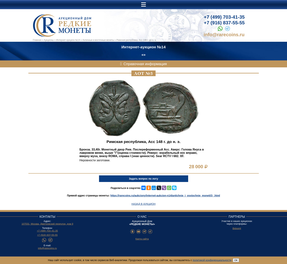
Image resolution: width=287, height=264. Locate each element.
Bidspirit (236, 228)
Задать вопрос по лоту (143, 178)
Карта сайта (142, 238)
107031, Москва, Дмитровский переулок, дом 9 (47, 223)
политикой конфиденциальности (212, 260)
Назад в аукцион (143, 203)
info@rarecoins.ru (224, 34)
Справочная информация (145, 64)
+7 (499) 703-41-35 (224, 17)
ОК (236, 260)
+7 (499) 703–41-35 (47, 230)
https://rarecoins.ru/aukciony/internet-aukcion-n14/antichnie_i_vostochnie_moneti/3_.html (165, 195)
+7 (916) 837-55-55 (224, 22)
